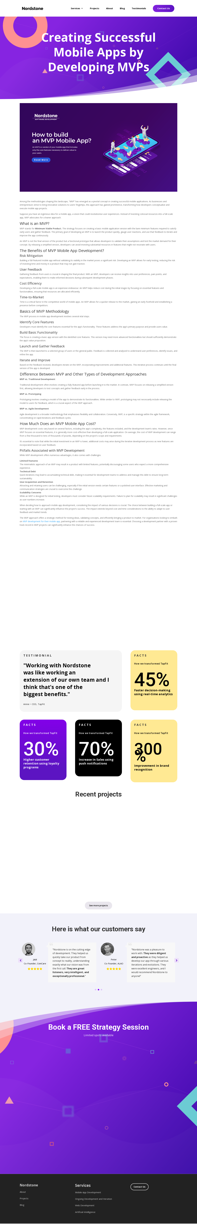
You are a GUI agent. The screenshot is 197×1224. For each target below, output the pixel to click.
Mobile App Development (88, 1192)
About (109, 8)
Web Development (84, 1205)
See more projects (98, 905)
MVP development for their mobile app (41, 521)
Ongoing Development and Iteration (93, 1198)
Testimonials (139, 8)
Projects (94, 8)
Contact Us (163, 8)
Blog (122, 8)
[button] (176, 960)
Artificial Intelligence (85, 1212)
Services (75, 8)
